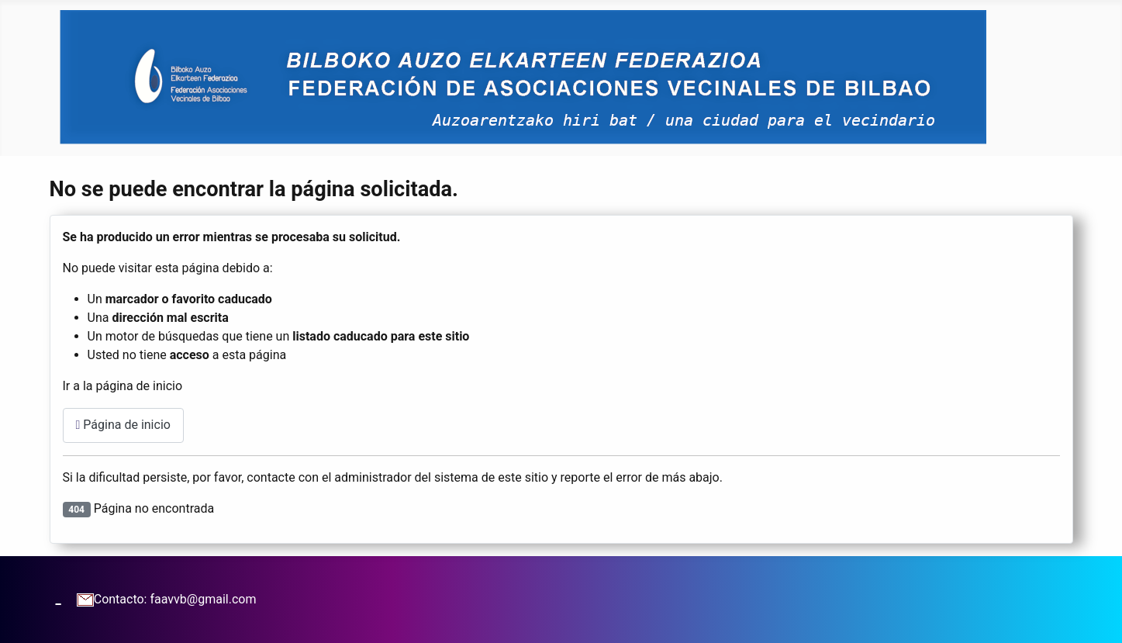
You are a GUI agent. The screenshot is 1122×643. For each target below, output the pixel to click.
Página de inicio (123, 424)
